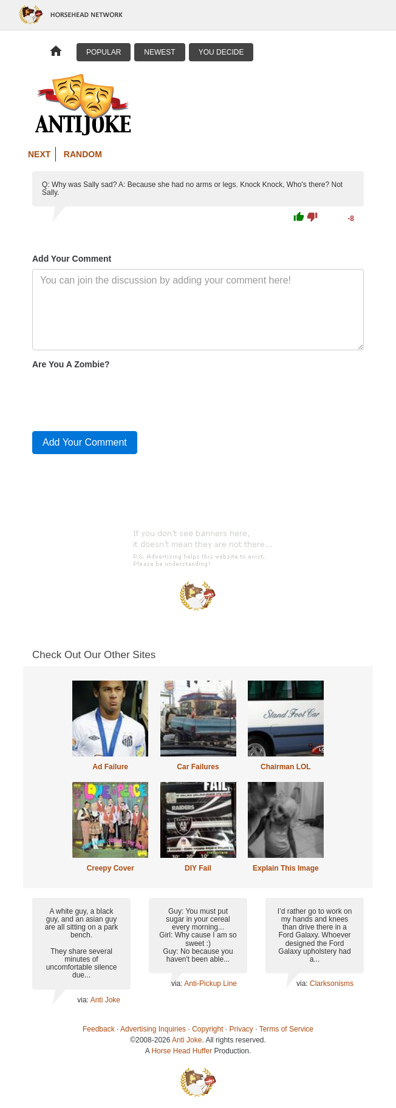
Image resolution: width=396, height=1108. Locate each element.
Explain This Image (286, 868)
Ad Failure (110, 767)
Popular (103, 52)
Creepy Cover (110, 868)
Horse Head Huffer (181, 1051)
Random (83, 154)
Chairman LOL (286, 767)
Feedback (99, 1029)
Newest (159, 52)
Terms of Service (286, 1029)
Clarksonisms (331, 983)
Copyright (207, 1029)
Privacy (241, 1029)
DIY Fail (198, 868)
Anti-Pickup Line (210, 983)
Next (39, 154)
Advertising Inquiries (153, 1029)
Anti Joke (105, 1000)
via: (83, 1000)
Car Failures (198, 767)
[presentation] (124, 397)
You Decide (221, 52)
